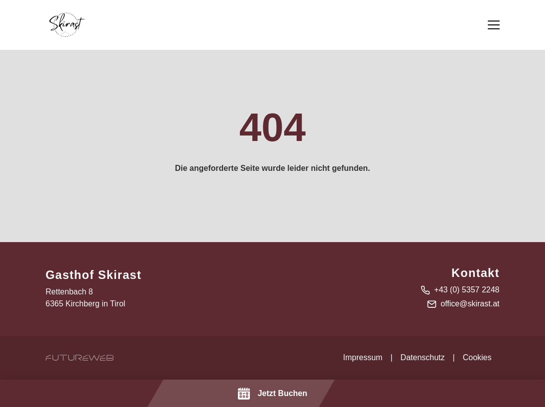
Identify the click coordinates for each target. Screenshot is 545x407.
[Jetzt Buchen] (272, 393)
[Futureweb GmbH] (79, 358)
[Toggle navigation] (494, 25)
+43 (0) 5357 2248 (466, 289)
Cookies (477, 357)
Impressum (362, 357)
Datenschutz (423, 357)
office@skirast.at (469, 303)
